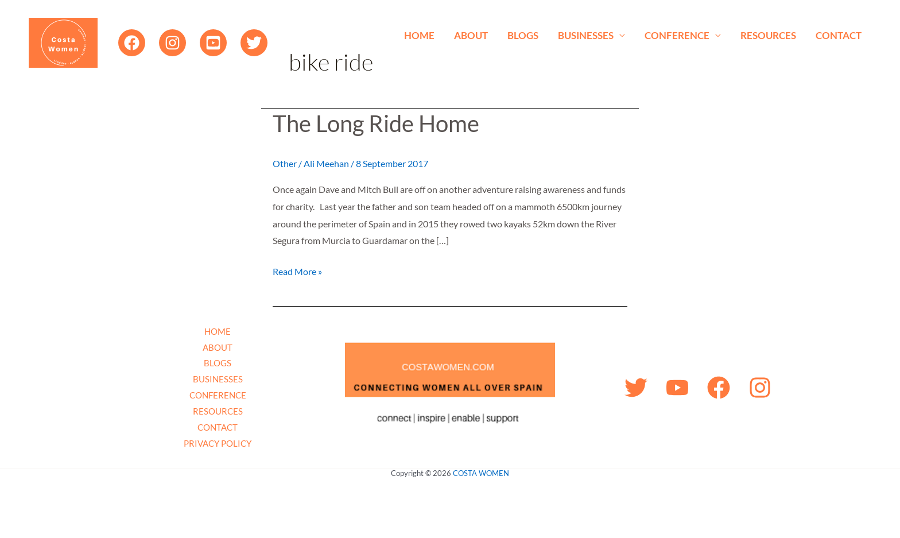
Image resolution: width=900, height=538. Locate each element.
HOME (419, 35)
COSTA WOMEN (481, 473)
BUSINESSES (586, 35)
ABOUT (471, 35)
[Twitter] (253, 42)
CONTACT (839, 35)
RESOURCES (768, 35)
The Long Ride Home (376, 123)
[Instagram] (172, 42)
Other (285, 163)
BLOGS (522, 35)
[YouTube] (213, 42)
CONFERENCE (677, 35)
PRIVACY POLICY (217, 443)
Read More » (297, 270)
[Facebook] (131, 42)
